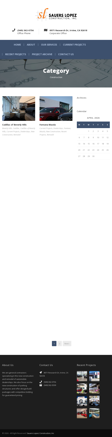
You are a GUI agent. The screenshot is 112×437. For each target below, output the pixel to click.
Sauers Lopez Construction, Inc (40, 433)
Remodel (16, 134)
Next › (67, 343)
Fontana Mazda (48, 124)
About (31, 45)
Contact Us (66, 54)
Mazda (42, 131)
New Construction (53, 131)
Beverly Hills (7, 128)
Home (17, 45)
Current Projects (74, 45)
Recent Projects (15, 54)
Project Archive (42, 54)
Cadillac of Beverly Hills (14, 124)
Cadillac (16, 128)
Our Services (49, 45)
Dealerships (25, 131)
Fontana (67, 128)
